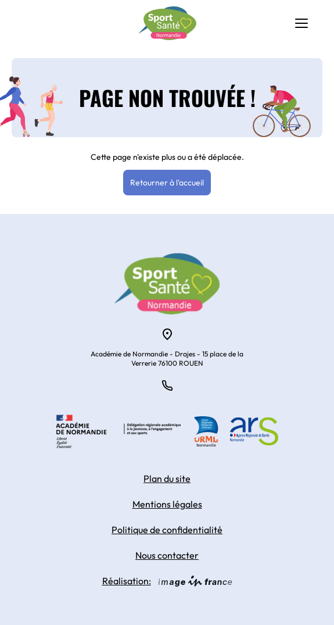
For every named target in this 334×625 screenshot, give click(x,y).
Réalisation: (167, 581)
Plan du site (167, 478)
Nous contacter (167, 555)
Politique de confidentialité (167, 529)
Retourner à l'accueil (167, 182)
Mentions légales (167, 504)
